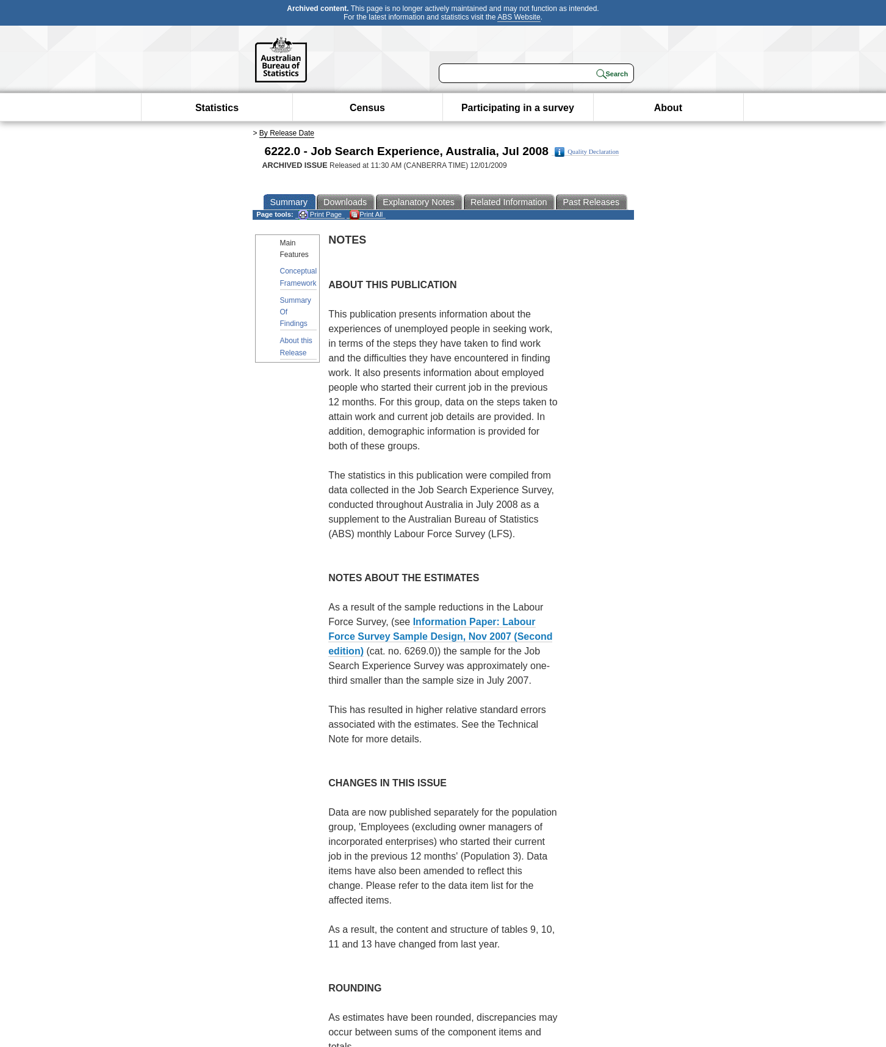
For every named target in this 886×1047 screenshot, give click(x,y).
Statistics (217, 108)
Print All (366, 215)
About (668, 108)
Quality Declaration (587, 152)
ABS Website (518, 17)
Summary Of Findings (295, 312)
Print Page (320, 215)
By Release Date (286, 133)
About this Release (296, 346)
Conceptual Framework (298, 277)
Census (367, 108)
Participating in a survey (517, 108)
